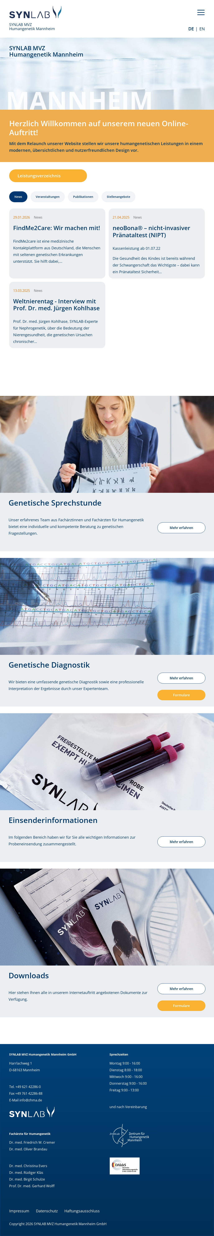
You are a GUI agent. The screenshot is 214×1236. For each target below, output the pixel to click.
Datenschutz (47, 1210)
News (18, 197)
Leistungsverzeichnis (39, 176)
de (191, 29)
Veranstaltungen (48, 197)
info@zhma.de (30, 1100)
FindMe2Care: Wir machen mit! (56, 228)
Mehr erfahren (181, 527)
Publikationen (83, 197)
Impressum (19, 1210)
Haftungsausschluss (82, 1210)
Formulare (181, 695)
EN (202, 29)
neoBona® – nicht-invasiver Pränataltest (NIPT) (151, 231)
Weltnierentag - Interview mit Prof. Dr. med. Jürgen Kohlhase (56, 304)
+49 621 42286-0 (28, 1086)
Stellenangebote (118, 197)
